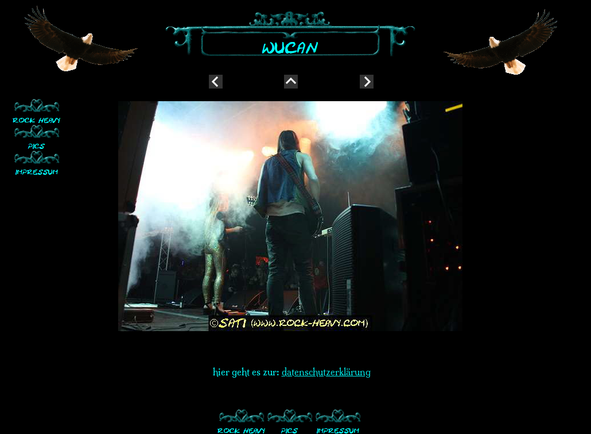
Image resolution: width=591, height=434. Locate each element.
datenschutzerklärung (326, 372)
